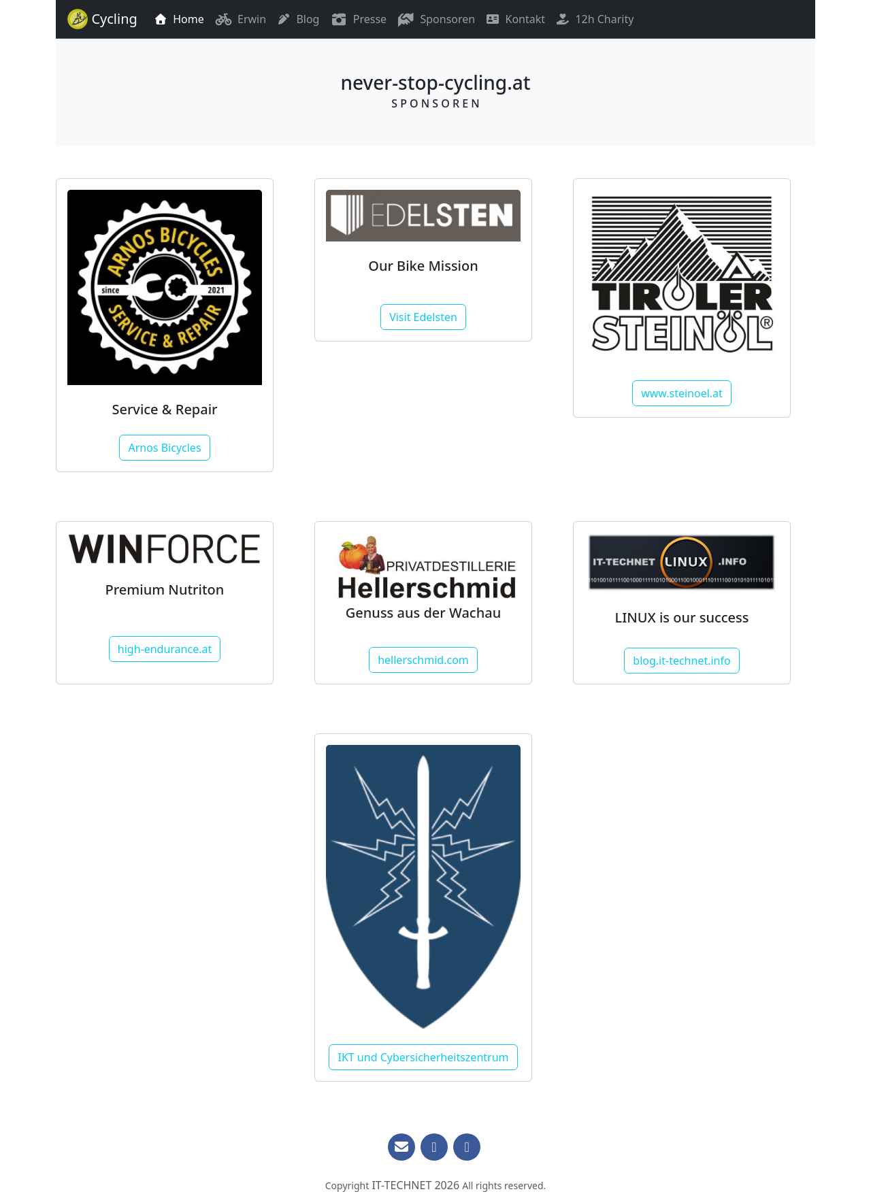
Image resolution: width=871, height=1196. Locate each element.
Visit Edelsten (423, 317)
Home (179, 19)
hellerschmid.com (423, 659)
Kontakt (515, 19)
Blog (298, 19)
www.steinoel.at (682, 393)
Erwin (240, 19)
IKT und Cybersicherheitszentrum (423, 1057)
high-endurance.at (165, 649)
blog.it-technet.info (681, 660)
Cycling (100, 19)
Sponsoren (436, 19)
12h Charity (595, 19)
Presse (358, 19)
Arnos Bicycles (164, 447)
